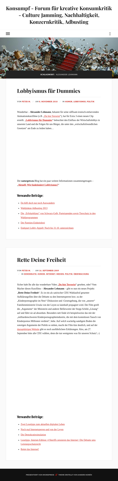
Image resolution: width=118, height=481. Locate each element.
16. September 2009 (49, 270)
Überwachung (81, 274)
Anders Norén (85, 475)
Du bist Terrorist (52, 116)
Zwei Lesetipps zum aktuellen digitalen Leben (43, 424)
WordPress (48, 475)
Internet (50, 274)
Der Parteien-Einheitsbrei (33, 222)
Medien (60, 274)
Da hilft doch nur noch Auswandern (38, 203)
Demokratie (30, 274)
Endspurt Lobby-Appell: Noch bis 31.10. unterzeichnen (47, 228)
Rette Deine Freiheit (44, 259)
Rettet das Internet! (30, 449)
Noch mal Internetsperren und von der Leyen (42, 429)
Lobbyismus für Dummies (52, 90)
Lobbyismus (80, 101)
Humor (68, 101)
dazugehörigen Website (28, 329)
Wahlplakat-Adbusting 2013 (34, 208)
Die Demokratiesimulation (33, 434)
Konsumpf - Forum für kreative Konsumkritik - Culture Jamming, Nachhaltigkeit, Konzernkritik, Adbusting (59, 15)
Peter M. (26, 101)
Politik (90, 101)
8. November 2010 (48, 101)
